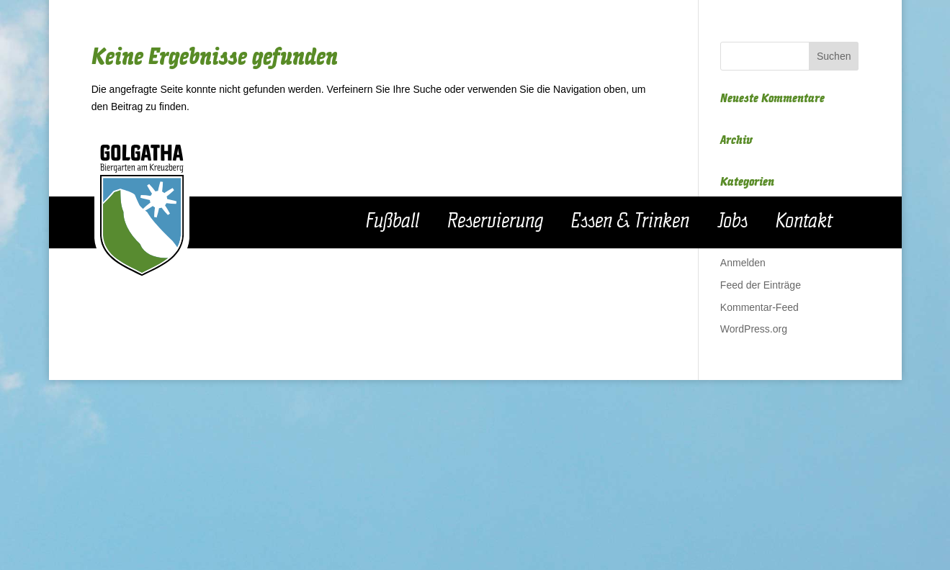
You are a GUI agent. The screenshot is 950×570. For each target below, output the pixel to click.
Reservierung (495, 221)
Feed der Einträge (760, 285)
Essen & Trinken (630, 221)
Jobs (732, 221)
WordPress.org (753, 329)
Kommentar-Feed (759, 307)
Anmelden (743, 262)
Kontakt (804, 221)
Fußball (392, 221)
